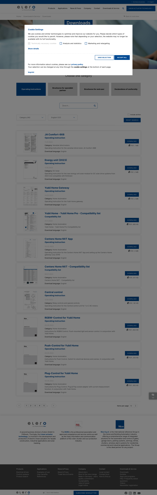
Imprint (31, 72)
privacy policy (77, 64)
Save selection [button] (104, 57)
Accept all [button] (122, 57)
